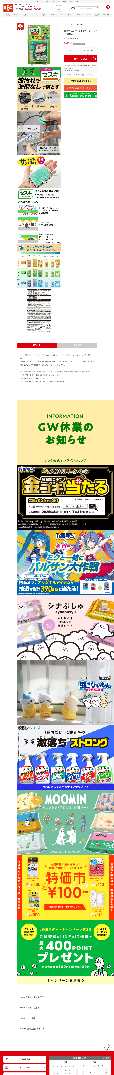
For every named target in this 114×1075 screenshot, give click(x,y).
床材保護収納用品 (97, 14)
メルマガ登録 (25, 1067)
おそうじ (34, 14)
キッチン (70, 14)
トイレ (61, 14)
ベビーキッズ (25, 14)
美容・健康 (106, 14)
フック (88, 14)
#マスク (59, 9)
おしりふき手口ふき (8, 14)
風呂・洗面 (52, 14)
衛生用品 (16, 14)
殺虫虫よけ (43, 14)
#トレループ (59, 5)
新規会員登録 (25, 1059)
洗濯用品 (79, 14)
